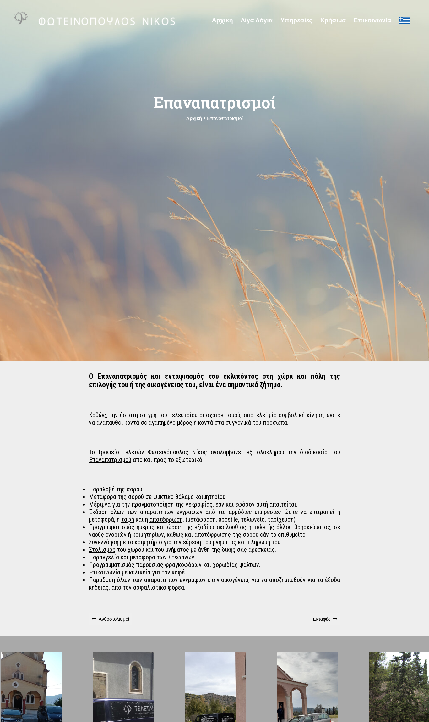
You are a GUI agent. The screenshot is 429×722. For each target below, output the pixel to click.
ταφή (127, 519)
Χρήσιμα (333, 20)
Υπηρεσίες (296, 20)
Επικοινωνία (372, 20)
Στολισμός (102, 549)
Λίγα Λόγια (257, 20)
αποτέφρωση (166, 519)
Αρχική (222, 20)
